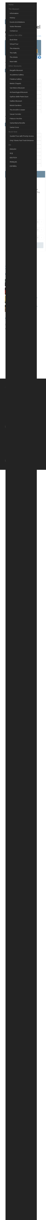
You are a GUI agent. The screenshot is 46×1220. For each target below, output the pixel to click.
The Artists (14, 57)
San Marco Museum (17, 88)
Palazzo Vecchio (16, 118)
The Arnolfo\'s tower (17, 110)
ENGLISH (13, 149)
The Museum (14, 9)
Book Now (13, 39)
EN (10, 145)
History (12, 18)
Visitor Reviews (15, 26)
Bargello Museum (16, 70)
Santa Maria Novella (17, 123)
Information (14, 13)
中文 (11, 153)
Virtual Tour (14, 44)
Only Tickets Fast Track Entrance (22, 140)
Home (11, 4)
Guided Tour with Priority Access (22, 136)
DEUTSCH (13, 157)
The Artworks (15, 48)
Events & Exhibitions (17, 22)
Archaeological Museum (19, 92)
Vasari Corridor (15, 114)
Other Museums (15, 66)
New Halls (13, 61)
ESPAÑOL (13, 166)
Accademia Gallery (17, 75)
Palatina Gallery (16, 79)
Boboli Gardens (15, 105)
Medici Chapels (15, 83)
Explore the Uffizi (15, 35)
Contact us (14, 31)
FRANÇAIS (13, 162)
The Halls (13, 53)
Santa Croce (14, 127)
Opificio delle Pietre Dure (19, 96)
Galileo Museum (16, 101)
